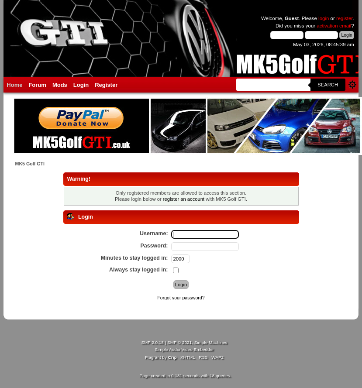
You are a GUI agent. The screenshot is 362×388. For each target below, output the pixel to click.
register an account (183, 199)
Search (327, 84)
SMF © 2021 (179, 342)
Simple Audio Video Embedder (184, 349)
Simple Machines (211, 342)
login (323, 18)
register (344, 18)
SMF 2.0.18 (152, 342)
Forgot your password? (180, 297)
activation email (334, 25)
